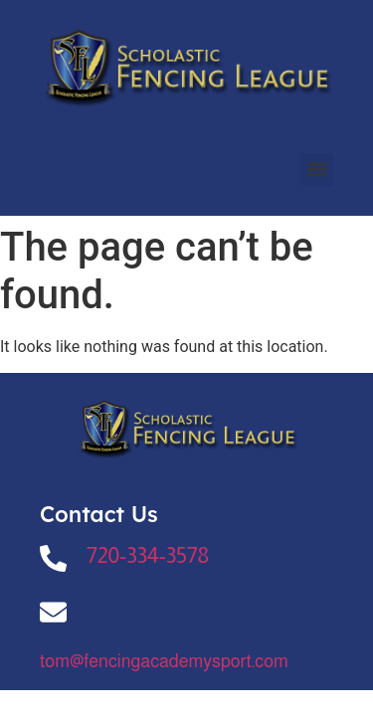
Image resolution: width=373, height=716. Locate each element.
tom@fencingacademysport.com (164, 661)
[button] (316, 169)
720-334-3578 (148, 555)
